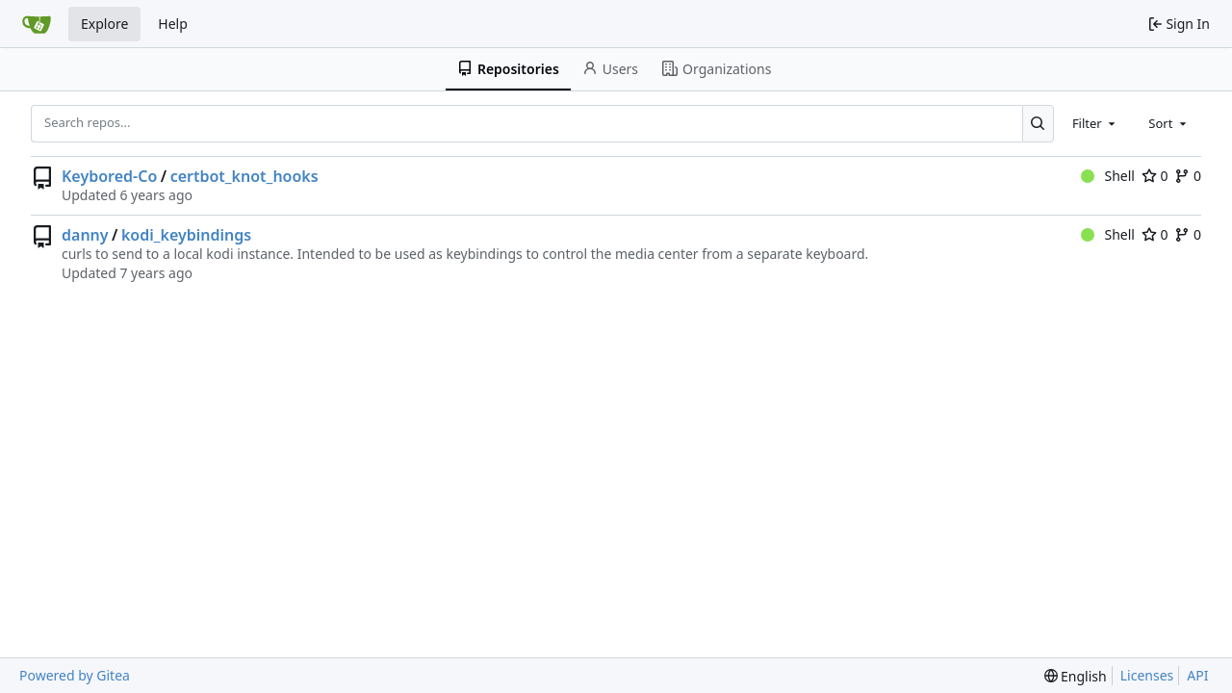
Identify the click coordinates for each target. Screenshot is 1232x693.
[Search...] (1038, 123)
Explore (104, 23)
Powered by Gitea (74, 675)
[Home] (37, 24)
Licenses (1147, 675)
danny (85, 234)
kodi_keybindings (186, 234)
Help (173, 23)
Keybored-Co (109, 176)
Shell (1108, 176)
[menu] (1075, 676)
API (1197, 675)
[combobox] (1095, 123)
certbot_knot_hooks (244, 176)
